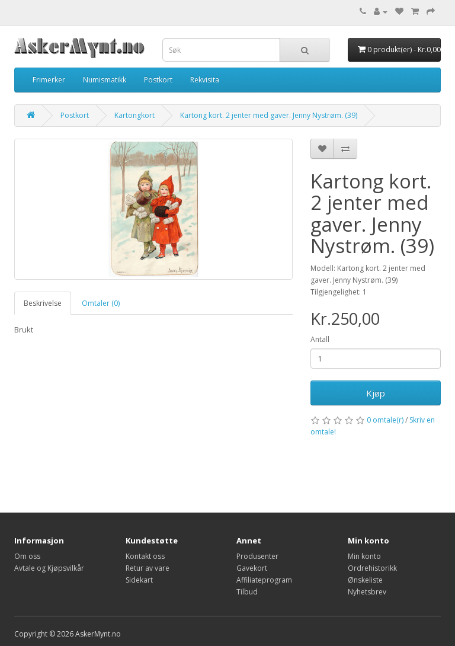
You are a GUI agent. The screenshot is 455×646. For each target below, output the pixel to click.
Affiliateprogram (264, 580)
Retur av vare (147, 568)
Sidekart (139, 580)
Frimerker (49, 80)
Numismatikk (104, 80)
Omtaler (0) (101, 303)
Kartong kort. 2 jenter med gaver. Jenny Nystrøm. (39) (268, 115)
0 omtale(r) (385, 420)
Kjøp (375, 393)
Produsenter (257, 556)
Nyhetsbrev (367, 592)
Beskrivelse (43, 303)
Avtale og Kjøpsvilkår (49, 568)
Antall (319, 339)
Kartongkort (134, 115)
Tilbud (247, 592)
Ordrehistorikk (372, 568)
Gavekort (251, 568)
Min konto (364, 556)
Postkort (158, 80)
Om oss (27, 556)
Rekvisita (204, 80)
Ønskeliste (365, 580)
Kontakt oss (145, 556)
